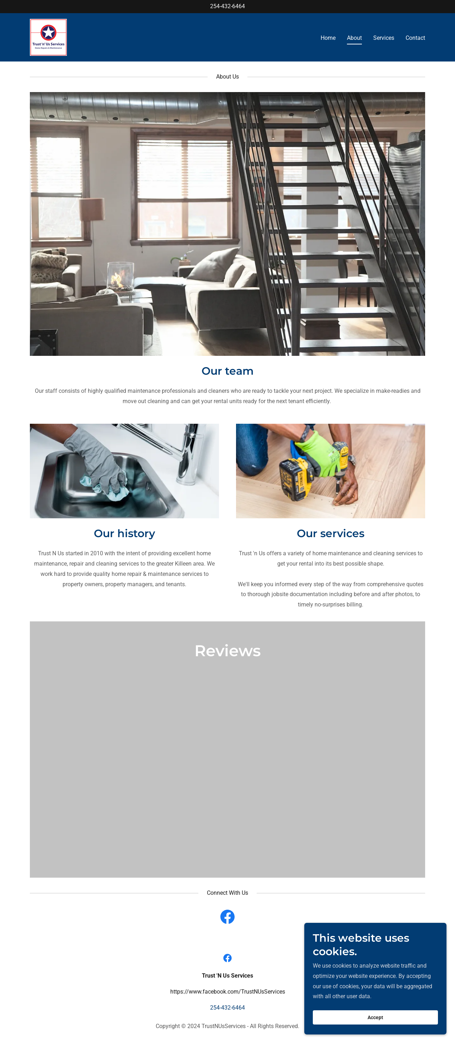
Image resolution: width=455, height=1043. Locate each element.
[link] (48, 36)
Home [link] (328, 37)
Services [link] (383, 37)
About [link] (354, 37)
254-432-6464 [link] (227, 6)
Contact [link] (415, 37)
